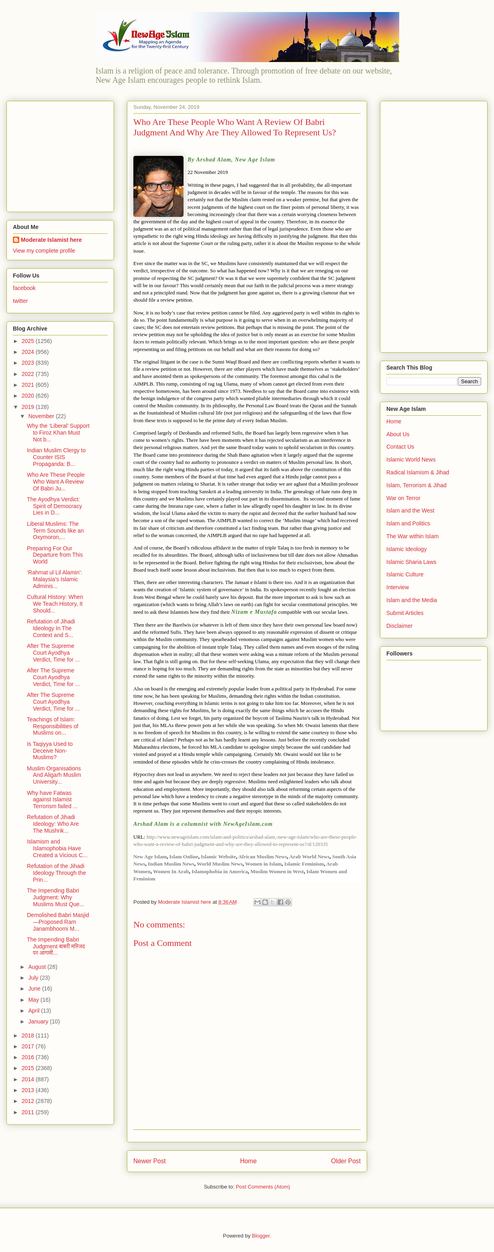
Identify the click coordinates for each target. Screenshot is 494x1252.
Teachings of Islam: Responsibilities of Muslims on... (52, 726)
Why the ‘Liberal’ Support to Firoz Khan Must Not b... (58, 433)
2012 (29, 1101)
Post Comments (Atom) (263, 1187)
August (37, 967)
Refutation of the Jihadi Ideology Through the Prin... (56, 873)
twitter (20, 301)
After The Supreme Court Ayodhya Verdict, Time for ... (53, 653)
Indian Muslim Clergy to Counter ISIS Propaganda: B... (56, 457)
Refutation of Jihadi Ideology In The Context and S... (51, 628)
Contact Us (400, 446)
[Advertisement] (63, 154)
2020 (29, 395)
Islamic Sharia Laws (411, 562)
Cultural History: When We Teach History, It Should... (55, 604)
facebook (24, 288)
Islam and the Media (411, 600)
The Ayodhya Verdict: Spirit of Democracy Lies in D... (54, 506)
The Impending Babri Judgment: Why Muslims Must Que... (55, 897)
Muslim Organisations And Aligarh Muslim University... (54, 775)
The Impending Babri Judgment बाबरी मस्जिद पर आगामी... (56, 946)
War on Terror (403, 498)
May (34, 1000)
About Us (398, 434)
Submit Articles (405, 613)
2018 (29, 1035)
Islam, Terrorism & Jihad (416, 485)
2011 (29, 1112)
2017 (29, 1046)
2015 (29, 1068)
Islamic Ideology (406, 549)
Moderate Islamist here (51, 240)
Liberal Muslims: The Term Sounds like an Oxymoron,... (55, 531)
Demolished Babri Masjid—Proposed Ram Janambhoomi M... (58, 922)
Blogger (260, 1236)
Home (248, 1161)
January (39, 1021)
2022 (29, 374)
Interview (397, 587)
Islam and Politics (408, 523)
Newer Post (149, 1161)
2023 (29, 362)
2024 (29, 352)
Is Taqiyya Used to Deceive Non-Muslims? (50, 751)
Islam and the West (410, 510)
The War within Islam (412, 536)
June (35, 988)
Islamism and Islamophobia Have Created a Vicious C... (57, 848)
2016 (29, 1057)
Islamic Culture (405, 574)
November (41, 416)
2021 (29, 385)
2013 (29, 1090)
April (34, 1010)
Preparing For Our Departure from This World (55, 555)
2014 (29, 1079)
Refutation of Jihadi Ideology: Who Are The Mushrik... (53, 824)
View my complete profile (44, 250)
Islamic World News (411, 459)
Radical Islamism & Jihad (417, 472)
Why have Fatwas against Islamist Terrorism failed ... (52, 800)
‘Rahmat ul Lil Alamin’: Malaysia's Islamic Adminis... (54, 579)
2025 (29, 341)
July (34, 977)
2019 (29, 407)
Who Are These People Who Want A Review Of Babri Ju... (56, 482)
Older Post (346, 1161)
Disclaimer (399, 626)
